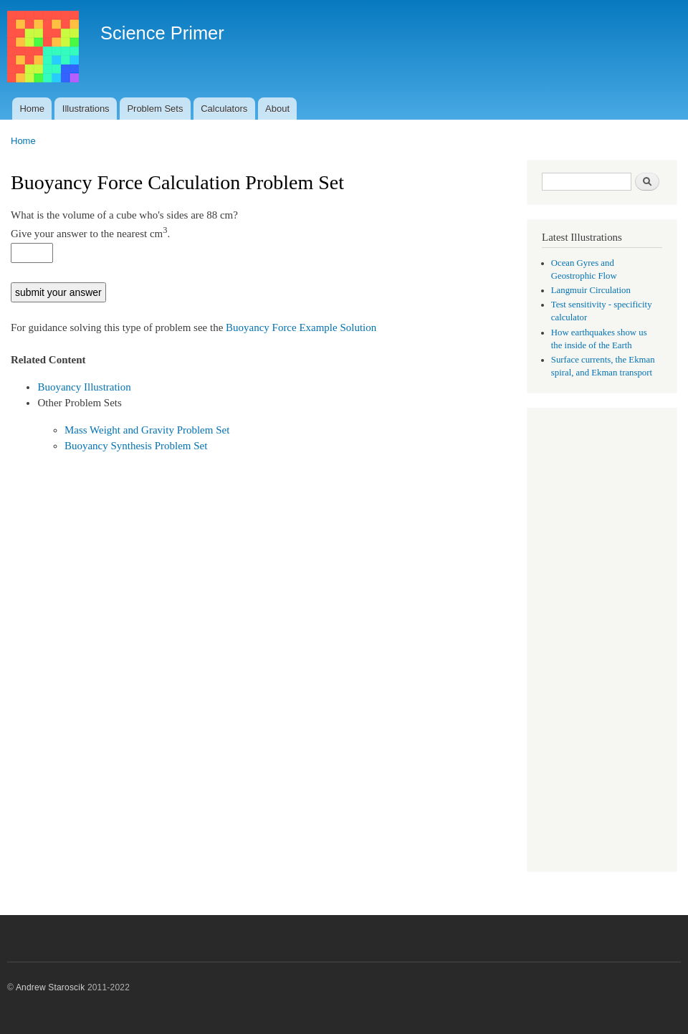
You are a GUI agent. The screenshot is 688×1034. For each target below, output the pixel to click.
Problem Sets (155, 108)
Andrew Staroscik (50, 987)
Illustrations (86, 108)
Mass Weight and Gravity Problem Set (146, 430)
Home (31, 108)
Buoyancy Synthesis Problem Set (135, 445)
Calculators (224, 108)
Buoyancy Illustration (83, 387)
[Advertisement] (602, 641)
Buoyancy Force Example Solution (301, 327)
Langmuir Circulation (591, 290)
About (277, 108)
